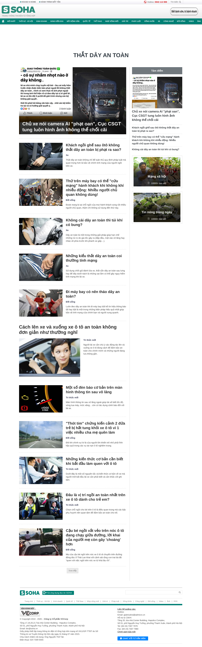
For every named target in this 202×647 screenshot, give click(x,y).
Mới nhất (11, 21)
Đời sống (181, 21)
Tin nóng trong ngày (157, 212)
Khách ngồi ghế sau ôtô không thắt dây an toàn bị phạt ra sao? (93, 147)
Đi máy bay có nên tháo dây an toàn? (93, 294)
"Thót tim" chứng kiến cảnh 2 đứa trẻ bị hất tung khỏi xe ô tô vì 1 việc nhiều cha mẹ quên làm (95, 427)
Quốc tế (86, 21)
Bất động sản (73, 21)
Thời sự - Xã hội (26, 21)
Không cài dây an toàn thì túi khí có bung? (94, 222)
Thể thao (98, 21)
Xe (159, 21)
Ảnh (168, 601)
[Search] (151, 592)
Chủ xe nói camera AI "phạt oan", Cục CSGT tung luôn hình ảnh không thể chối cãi (71, 126)
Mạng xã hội (157, 176)
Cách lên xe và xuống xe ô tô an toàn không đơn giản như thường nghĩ (68, 329)
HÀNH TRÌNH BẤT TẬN (50, 2)
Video (191, 21)
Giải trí (125, 21)
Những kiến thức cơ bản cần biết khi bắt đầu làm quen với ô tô (94, 461)
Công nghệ (169, 21)
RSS (176, 601)
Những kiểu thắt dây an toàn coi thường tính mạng (94, 258)
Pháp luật (136, 21)
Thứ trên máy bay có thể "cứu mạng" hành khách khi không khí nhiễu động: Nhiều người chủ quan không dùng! (95, 188)
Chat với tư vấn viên (133, 638)
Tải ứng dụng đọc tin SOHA (57, 592)
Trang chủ (29, 601)
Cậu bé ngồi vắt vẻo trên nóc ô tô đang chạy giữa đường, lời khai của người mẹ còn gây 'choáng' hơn (95, 537)
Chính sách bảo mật (126, 632)
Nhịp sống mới (111, 21)
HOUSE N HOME (29, 2)
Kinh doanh (41, 21)
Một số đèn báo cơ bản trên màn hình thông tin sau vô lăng (94, 389)
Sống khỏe (149, 21)
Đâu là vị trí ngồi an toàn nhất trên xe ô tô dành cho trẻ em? (95, 497)
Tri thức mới (90, 340)
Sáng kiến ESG (56, 21)
